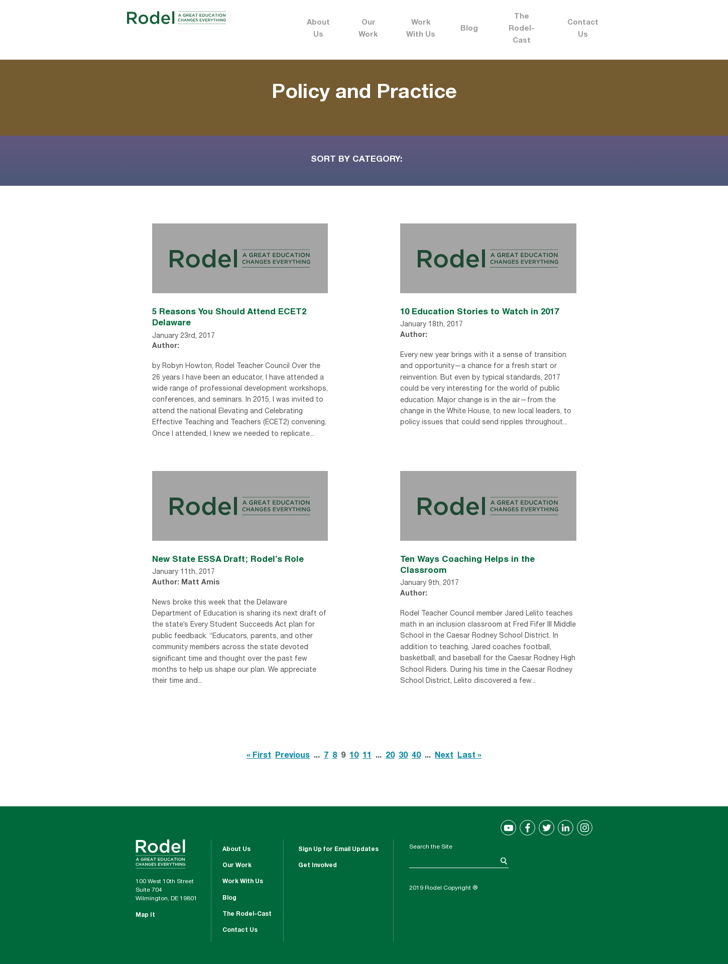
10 (353, 756)
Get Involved (317, 866)
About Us (318, 29)
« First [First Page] (259, 756)
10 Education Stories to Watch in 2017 (479, 311)
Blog (469, 29)
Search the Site (430, 847)
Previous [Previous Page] (292, 756)
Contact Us (582, 29)
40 (416, 756)
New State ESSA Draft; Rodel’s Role (228, 558)
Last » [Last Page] (469, 756)
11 (367, 756)
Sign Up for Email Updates (338, 850)
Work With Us (420, 29)
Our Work (368, 29)
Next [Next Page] (444, 756)
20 (390, 756)
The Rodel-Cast (522, 29)
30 (403, 756)
